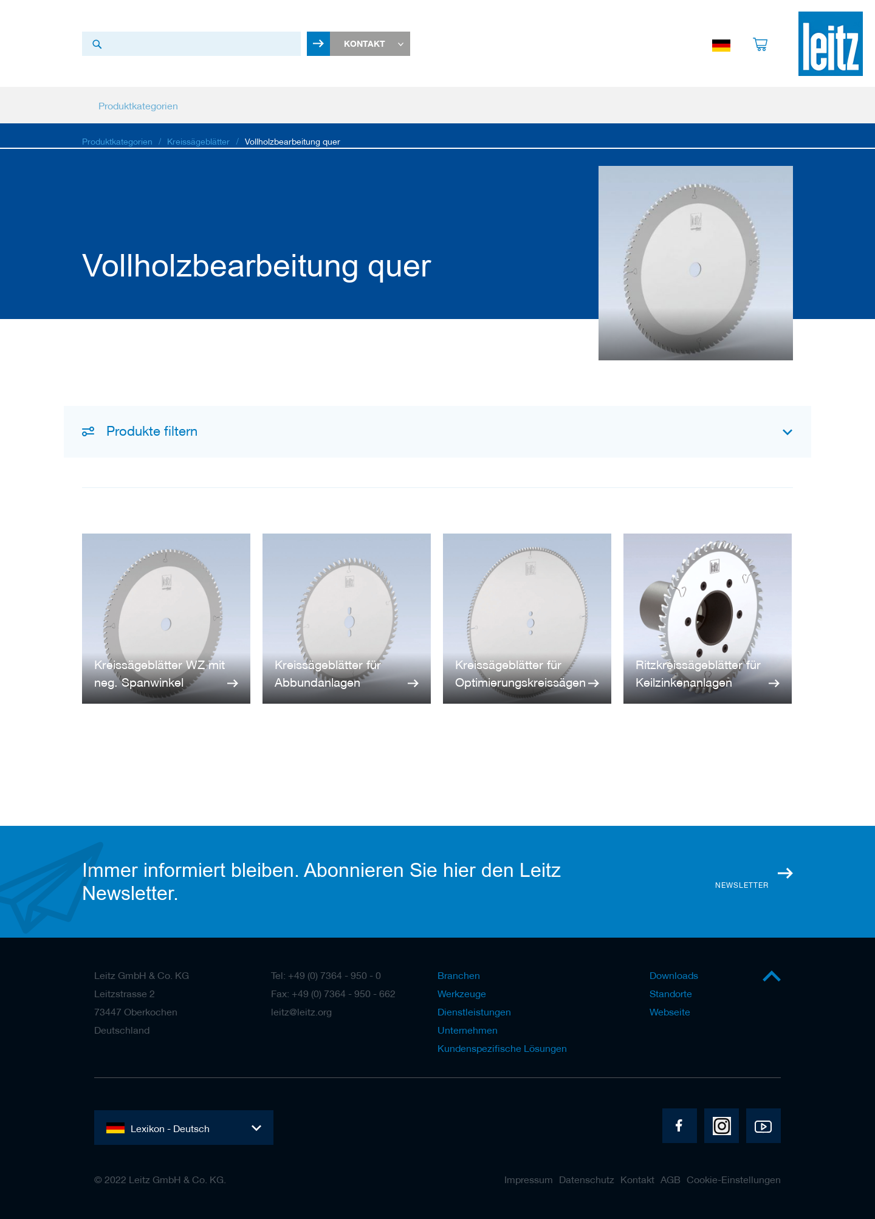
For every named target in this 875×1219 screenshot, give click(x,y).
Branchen (458, 975)
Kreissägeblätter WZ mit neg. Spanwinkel (159, 674)
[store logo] (830, 44)
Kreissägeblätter (198, 143)
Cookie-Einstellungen (734, 1179)
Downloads (674, 975)
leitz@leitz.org (301, 1011)
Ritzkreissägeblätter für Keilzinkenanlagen (698, 674)
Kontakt (637, 1179)
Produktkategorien (117, 143)
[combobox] (191, 44)
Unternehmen (467, 1030)
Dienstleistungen (474, 1011)
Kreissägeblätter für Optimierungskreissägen (520, 674)
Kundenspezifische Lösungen (502, 1048)
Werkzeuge (461, 993)
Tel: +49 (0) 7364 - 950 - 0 (326, 975)
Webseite (670, 1011)
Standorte (671, 993)
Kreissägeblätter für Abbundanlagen (328, 674)
